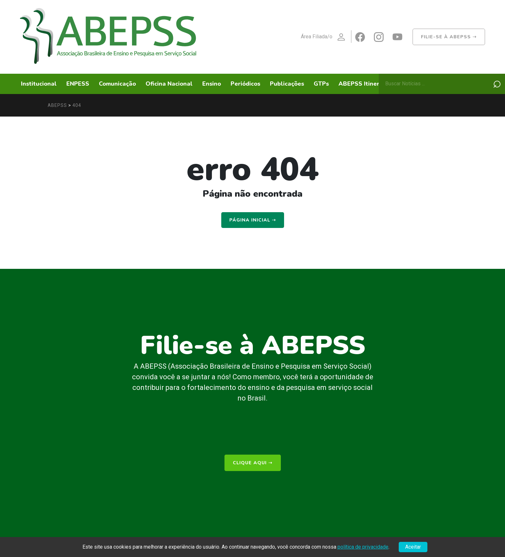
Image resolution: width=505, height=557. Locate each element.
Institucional (39, 84)
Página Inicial (252, 220)
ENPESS (77, 84)
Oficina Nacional (169, 84)
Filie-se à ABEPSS (449, 37)
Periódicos (245, 84)
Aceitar (413, 547)
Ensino (211, 84)
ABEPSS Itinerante (365, 84)
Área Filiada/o (326, 37)
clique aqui (252, 463)
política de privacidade (363, 547)
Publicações (287, 84)
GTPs (321, 84)
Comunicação (117, 84)
